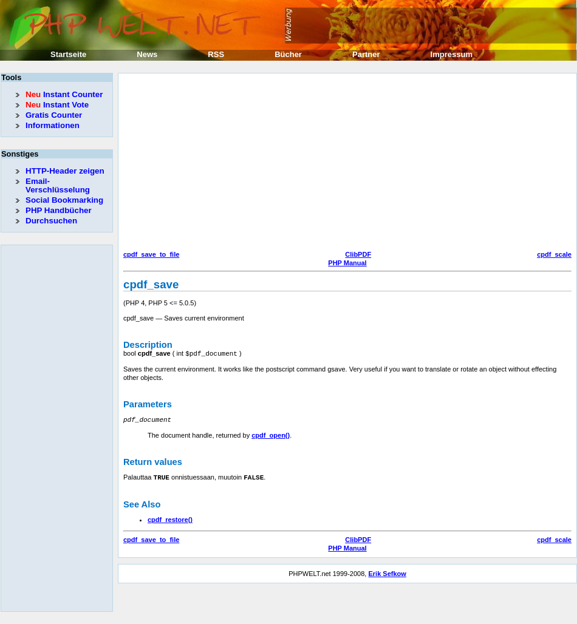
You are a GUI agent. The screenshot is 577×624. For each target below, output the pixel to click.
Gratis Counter (54, 115)
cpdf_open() (270, 434)
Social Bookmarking (64, 200)
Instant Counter (64, 94)
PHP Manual (347, 262)
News (147, 54)
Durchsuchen (51, 220)
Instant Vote (57, 104)
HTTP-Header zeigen (65, 170)
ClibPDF (358, 254)
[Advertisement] (341, 163)
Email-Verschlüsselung (58, 185)
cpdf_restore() (170, 517)
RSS (216, 54)
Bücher (288, 54)
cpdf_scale (554, 254)
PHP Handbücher (59, 210)
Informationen (53, 125)
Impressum (452, 54)
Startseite (68, 54)
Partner (366, 54)
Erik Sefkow (387, 571)
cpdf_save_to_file (151, 254)
